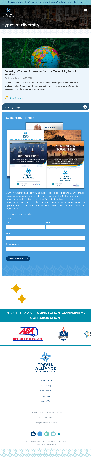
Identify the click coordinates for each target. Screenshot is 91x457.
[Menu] (86, 11)
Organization (13, 244)
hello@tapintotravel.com (45, 423)
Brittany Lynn (13, 78)
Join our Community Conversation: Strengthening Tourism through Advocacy (45, 2)
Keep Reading (16, 98)
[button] (85, 107)
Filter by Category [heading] (14, 107)
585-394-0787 (45, 418)
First (8, 222)
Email (9, 233)
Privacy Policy (40, 445)
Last (48, 222)
